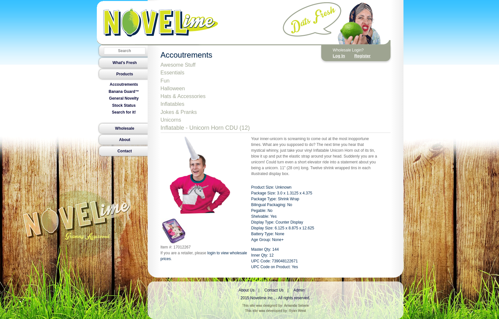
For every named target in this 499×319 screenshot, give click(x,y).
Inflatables (173, 104)
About (124, 140)
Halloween (173, 88)
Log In (339, 56)
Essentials (173, 72)
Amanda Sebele (296, 305)
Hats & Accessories (183, 96)
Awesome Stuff (178, 65)
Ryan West (297, 311)
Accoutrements (124, 84)
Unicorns (171, 120)
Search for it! (124, 112)
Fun (165, 80)
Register (362, 56)
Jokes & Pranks (179, 112)
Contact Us (273, 290)
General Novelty (124, 98)
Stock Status (124, 105)
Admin (298, 290)
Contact (125, 151)
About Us (247, 290)
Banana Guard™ (123, 91)
